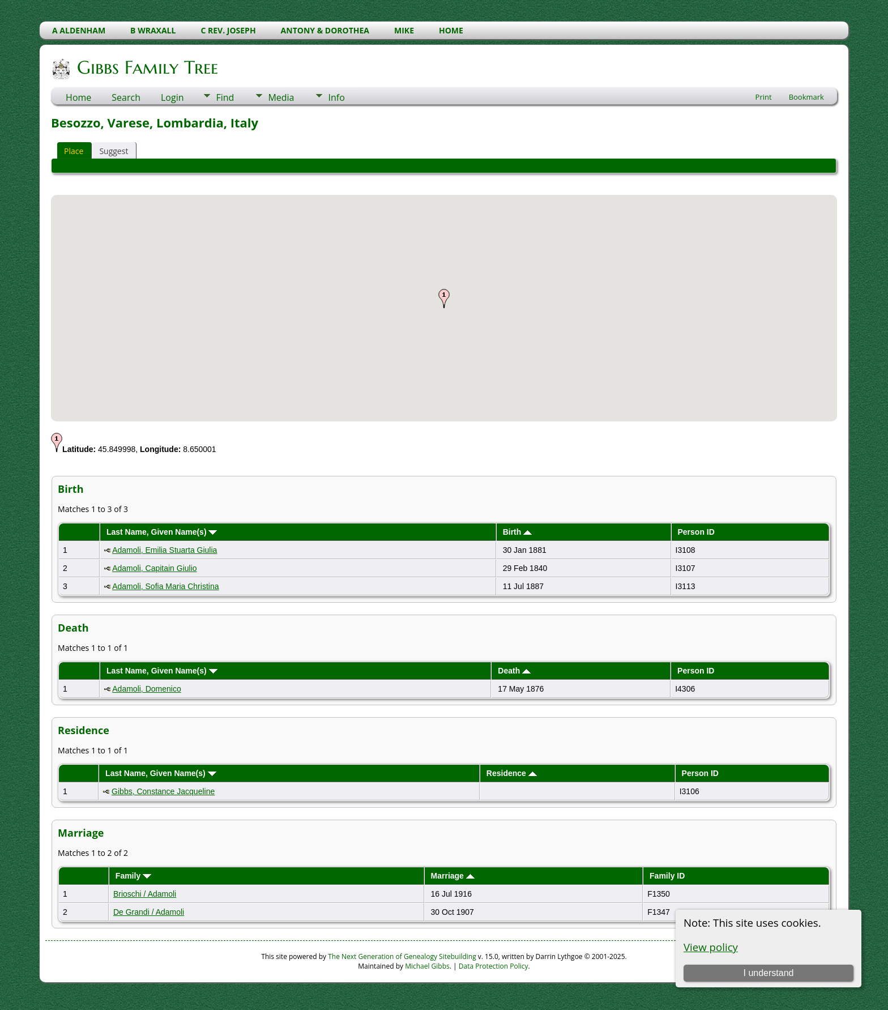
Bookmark (806, 97)
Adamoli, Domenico (146, 688)
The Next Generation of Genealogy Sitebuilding (402, 956)
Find (225, 97)
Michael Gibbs (427, 966)
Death (514, 670)
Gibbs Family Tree (146, 67)
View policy (711, 947)
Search (126, 97)
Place (73, 151)
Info (336, 97)
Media (281, 97)
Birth (517, 531)
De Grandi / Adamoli (148, 912)
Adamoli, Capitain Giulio (154, 568)
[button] (444, 298)
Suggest (113, 151)
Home (78, 97)
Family (133, 875)
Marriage (453, 875)
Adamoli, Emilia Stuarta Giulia (164, 550)
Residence (511, 773)
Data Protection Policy (493, 966)
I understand (768, 973)
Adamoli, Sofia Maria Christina (165, 586)
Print (763, 97)
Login (172, 97)
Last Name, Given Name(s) (161, 531)
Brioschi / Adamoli (144, 893)
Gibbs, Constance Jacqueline (163, 791)
